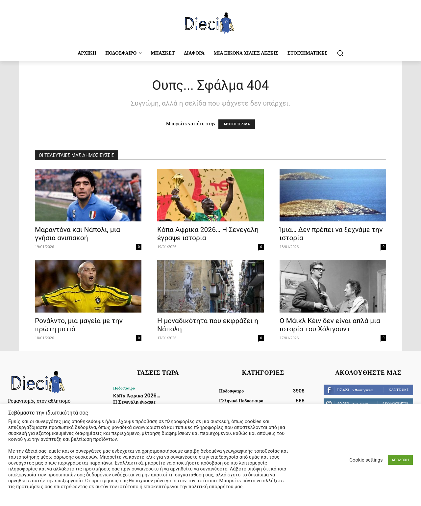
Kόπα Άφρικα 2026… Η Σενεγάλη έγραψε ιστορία (136, 398)
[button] (340, 53)
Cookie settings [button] (366, 460)
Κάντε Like (398, 389)
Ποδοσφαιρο (123, 388)
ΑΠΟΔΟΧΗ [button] (400, 460)
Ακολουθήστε (395, 403)
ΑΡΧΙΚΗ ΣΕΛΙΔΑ (236, 124)
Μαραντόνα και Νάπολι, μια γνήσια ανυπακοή (77, 234)
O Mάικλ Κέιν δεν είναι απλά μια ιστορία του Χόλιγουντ (330, 325)
